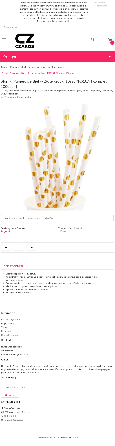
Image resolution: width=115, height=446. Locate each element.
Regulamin (6, 331)
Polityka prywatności (11, 319)
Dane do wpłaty (9, 335)
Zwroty (5, 327)
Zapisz (10, 395)
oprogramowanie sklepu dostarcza (54, 438)
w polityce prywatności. (59, 21)
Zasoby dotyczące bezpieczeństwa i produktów (28, 218)
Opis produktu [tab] (14, 266)
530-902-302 (9, 416)
